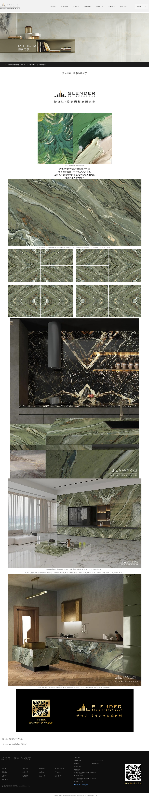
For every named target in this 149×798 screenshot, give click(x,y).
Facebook (77, 785)
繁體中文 (140, 6)
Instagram (85, 785)
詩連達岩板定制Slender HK (17, 65)
